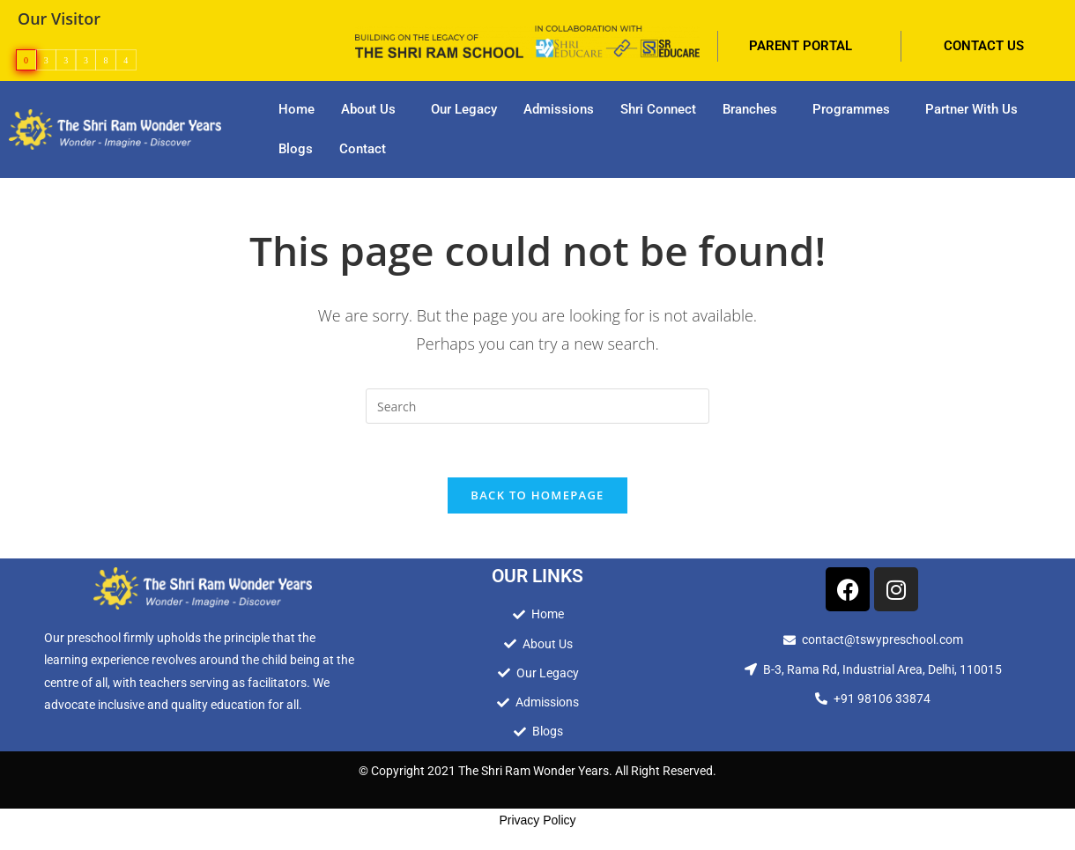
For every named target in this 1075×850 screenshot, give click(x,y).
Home (296, 109)
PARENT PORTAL (800, 46)
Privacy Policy (537, 820)
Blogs (295, 149)
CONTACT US (984, 46)
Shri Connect (658, 109)
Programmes (851, 109)
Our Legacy (464, 109)
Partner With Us (971, 109)
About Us (368, 109)
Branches (750, 109)
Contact (362, 149)
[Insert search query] (537, 406)
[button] (373, 109)
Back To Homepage (537, 495)
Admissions (558, 109)
